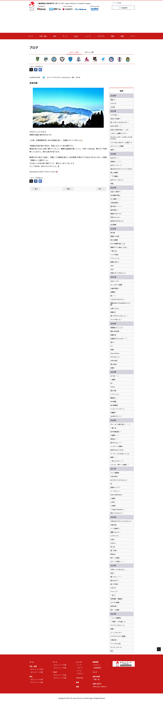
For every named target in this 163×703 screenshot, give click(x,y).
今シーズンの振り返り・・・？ (120, 424)
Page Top (159, 649)
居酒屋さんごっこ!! (116, 328)
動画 (112, 36)
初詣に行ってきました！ (118, 273)
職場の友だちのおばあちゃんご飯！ (120, 304)
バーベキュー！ (115, 491)
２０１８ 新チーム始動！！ (119, 465)
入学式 (112, 502)
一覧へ (68, 189)
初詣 (111, 183)
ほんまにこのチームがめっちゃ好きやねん (121, 138)
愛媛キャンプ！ (115, 487)
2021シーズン (114, 281)
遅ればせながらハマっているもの (121, 169)
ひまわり (113, 588)
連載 (122, 36)
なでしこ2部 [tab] (89, 52)
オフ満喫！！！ (115, 199)
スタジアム (100, 36)
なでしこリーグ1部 (37, 669)
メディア (80, 668)
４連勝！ (113, 498)
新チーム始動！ (115, 558)
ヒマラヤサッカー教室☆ (118, 636)
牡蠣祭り (113, 412)
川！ (111, 346)
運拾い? (112, 100)
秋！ (111, 383)
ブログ (76, 36)
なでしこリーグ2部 (37, 672)
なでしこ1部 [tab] (74, 52)
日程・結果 (43, 36)
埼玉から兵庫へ (115, 119)
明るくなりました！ (116, 513)
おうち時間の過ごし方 (117, 244)
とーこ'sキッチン (116, 632)
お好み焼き (114, 360)
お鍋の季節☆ (114, 288)
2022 (112, 266)
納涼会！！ (114, 439)
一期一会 (113, 428)
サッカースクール (116, 647)
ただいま (113, 103)
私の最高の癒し (115, 195)
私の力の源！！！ (116, 126)
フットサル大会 (115, 643)
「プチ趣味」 (114, 176)
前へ (36, 189)
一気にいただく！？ (116, 461)
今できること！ (115, 357)
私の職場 (113, 225)
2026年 (112, 107)
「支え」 (113, 595)
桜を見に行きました (116, 221)
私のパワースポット (116, 180)
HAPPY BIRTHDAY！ (116, 495)
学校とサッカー (115, 217)
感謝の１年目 (114, 236)
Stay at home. (115, 353)
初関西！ (113, 292)
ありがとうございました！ (119, 480)
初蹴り (112, 368)
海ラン (112, 342)
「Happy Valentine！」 (118, 509)
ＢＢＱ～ (113, 543)
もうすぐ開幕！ (115, 602)
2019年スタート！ (116, 416)
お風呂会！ (114, 640)
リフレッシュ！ (115, 258)
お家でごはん (114, 308)
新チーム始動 (114, 610)
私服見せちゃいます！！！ (119, 339)
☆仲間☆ (113, 506)
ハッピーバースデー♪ (117, 409)
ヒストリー (97, 665)
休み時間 (113, 401)
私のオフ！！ (114, 158)
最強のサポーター (116, 214)
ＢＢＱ (112, 387)
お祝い (112, 539)
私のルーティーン (116, 165)
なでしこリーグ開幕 (116, 146)
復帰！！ (113, 150)
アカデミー (80, 673)
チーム (65, 36)
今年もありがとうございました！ (121, 521)
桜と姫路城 (114, 405)
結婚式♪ (113, 312)
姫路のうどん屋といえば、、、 (119, 247)
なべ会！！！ (114, 376)
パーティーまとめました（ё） (120, 454)
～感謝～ (113, 379)
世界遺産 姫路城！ (116, 599)
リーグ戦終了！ (115, 528)
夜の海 (112, 233)
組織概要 (95, 662)
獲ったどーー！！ (116, 577)
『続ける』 (114, 251)
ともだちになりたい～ (117, 299)
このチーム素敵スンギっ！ (119, 133)
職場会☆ (113, 398)
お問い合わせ (97, 684)
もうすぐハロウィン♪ (117, 625)
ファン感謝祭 (114, 473)
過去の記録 (96, 676)
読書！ (112, 350)
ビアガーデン (114, 536)
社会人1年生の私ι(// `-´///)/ (119, 130)
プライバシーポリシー (100, 687)
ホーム (30, 36)
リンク (132, 36)
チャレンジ (114, 591)
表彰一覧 (97, 679)
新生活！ (113, 554)
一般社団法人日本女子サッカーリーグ (64, 3)
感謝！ (112, 629)
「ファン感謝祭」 (116, 618)
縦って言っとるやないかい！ (119, 122)
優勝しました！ (115, 532)
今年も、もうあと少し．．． (119, 569)
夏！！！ (113, 296)
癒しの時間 (114, 172)
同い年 (112, 547)
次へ (100, 189)
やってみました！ (116, 319)
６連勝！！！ (114, 435)
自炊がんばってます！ (117, 450)
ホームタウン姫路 (116, 285)
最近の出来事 (114, 331)
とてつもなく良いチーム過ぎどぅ (121, 142)
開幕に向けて (114, 262)
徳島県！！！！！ (116, 161)
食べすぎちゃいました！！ (119, 316)
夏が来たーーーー (116, 206)
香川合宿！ (114, 364)
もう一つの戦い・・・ (117, 561)
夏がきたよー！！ (116, 443)
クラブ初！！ (114, 115)
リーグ (79, 665)
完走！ (112, 573)
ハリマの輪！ (114, 255)
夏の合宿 (113, 390)
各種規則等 (97, 668)
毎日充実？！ (114, 210)
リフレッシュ (114, 394)
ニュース (88, 36)
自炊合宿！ (114, 606)
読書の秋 (113, 335)
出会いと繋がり (115, 192)
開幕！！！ (114, 457)
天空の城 (113, 525)
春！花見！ (114, 550)
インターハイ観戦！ (116, 446)
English (124, 8)
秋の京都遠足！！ (116, 432)
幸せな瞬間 (114, 240)
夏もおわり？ (114, 580)
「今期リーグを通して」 (118, 621)
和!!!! (111, 651)
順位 (54, 36)
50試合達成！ (114, 203)
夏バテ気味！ (114, 584)
